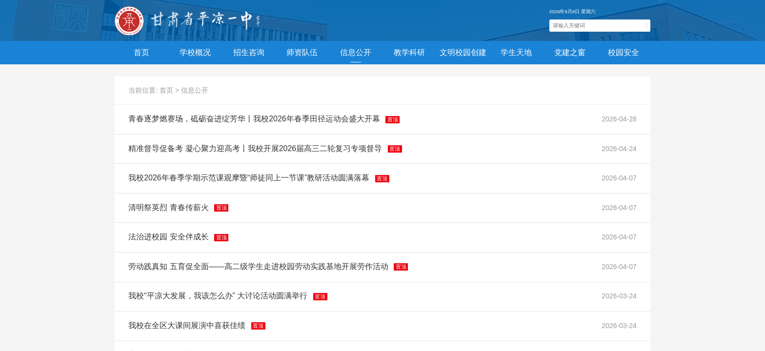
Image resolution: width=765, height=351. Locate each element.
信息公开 (194, 90)
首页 (141, 52)
